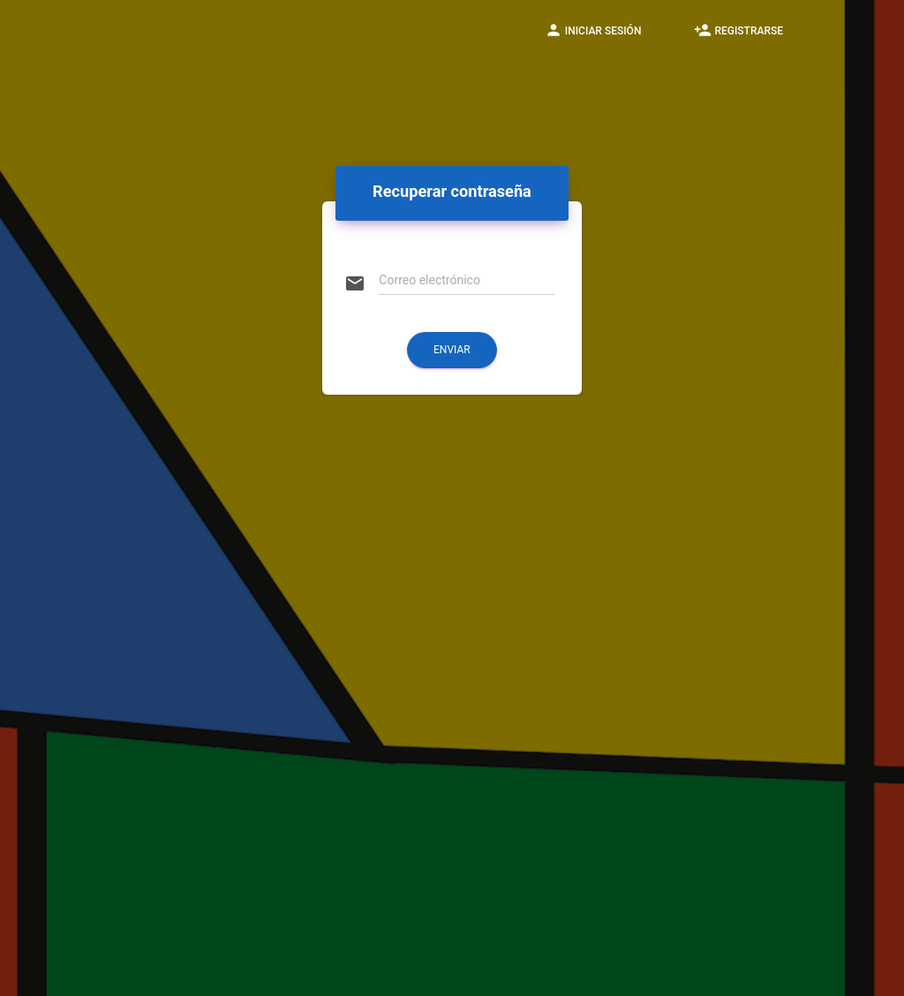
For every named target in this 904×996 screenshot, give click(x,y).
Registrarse (738, 30)
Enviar (452, 349)
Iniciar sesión (593, 30)
